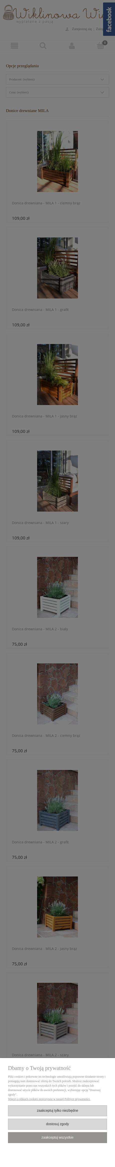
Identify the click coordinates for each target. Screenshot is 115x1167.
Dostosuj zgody (57, 1124)
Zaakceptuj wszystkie (58, 1137)
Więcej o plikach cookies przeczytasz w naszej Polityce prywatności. (49, 1099)
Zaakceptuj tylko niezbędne (57, 1110)
